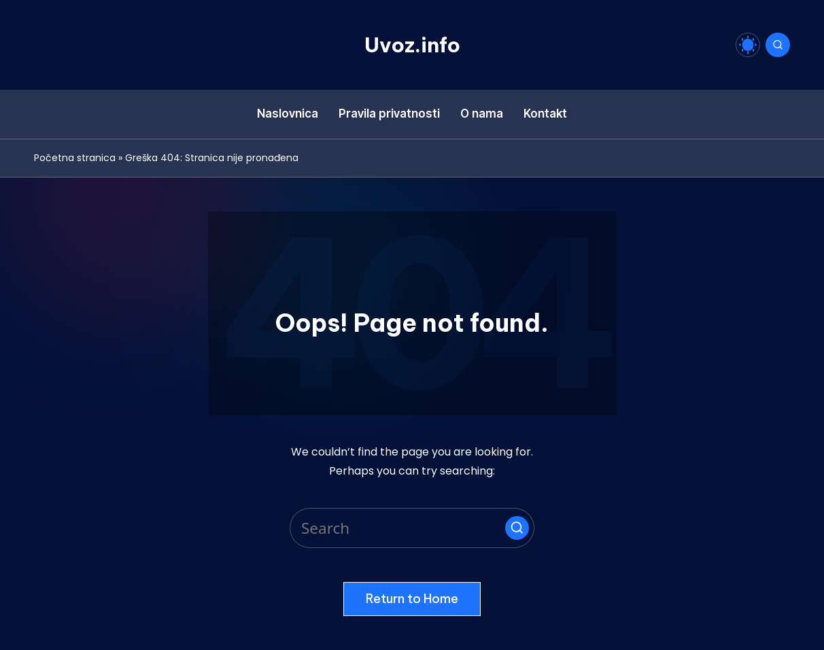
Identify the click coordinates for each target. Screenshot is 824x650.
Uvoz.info (412, 45)
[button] (517, 528)
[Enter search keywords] (412, 528)
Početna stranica (75, 158)
